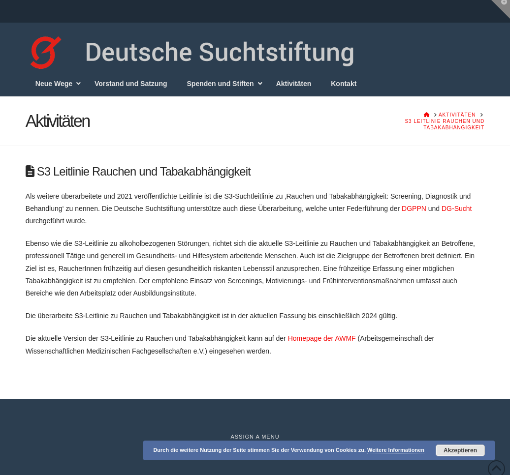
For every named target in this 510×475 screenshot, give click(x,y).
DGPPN (415, 208)
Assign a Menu (254, 437)
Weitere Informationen (395, 450)
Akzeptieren (460, 450)
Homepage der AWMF (322, 338)
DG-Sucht (457, 208)
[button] (500, 9)
